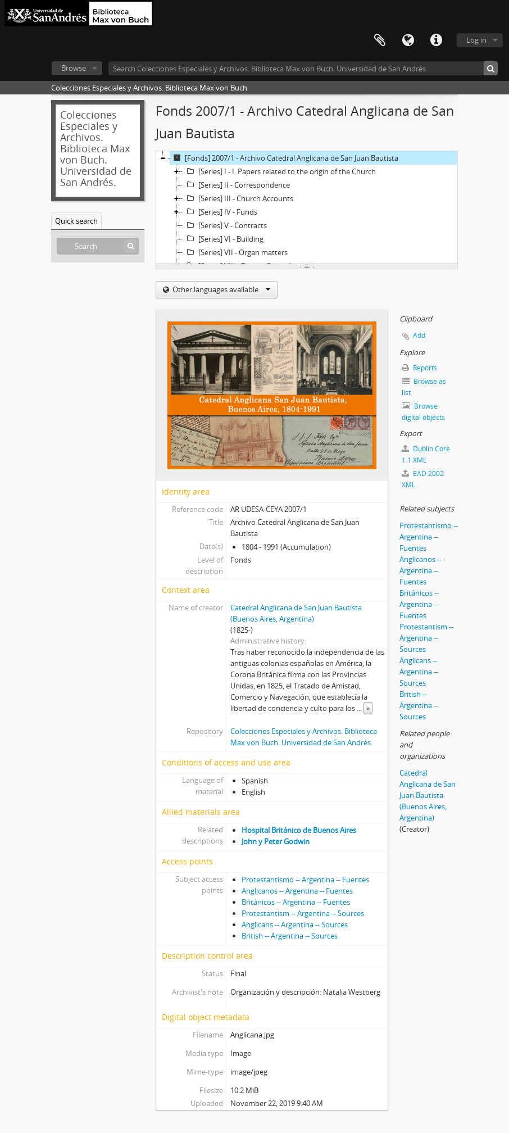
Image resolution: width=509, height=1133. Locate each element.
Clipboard (380, 40)
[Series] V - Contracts (225, 225)
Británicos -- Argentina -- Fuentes (296, 902)
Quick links (436, 40)
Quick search (76, 221)
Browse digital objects (423, 411)
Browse (73, 68)
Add (419, 335)
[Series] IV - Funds (220, 212)
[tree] (306, 207)
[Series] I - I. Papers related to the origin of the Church (280, 171)
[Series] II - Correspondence (237, 185)
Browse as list (424, 387)
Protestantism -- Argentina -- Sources (303, 913)
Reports (419, 368)
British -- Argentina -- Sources (290, 936)
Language (408, 40)
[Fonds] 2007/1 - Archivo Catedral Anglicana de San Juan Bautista (284, 158)
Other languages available (220, 289)
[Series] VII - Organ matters (236, 252)
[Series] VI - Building (223, 239)
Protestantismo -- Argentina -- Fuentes (305, 879)
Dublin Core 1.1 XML (426, 454)
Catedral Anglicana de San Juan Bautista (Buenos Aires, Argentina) (427, 795)
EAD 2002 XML (423, 479)
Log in (476, 40)
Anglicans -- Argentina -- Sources (295, 924)
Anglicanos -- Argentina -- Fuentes (297, 891)
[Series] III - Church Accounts (238, 198)
